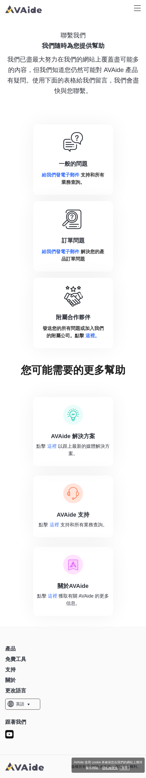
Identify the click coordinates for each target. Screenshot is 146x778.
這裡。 (92, 335)
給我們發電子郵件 (60, 175)
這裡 (52, 446)
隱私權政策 (110, 768)
